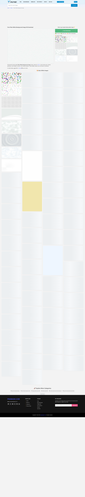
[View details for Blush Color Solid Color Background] (73, 284)
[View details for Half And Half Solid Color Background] (73, 142)
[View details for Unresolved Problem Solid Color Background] (32, 219)
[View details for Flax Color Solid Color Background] (73, 205)
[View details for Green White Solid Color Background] (73, 158)
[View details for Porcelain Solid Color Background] (32, 361)
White (20, 68)
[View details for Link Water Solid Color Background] (53, 260)
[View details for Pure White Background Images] (32, 111)
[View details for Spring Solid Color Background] (32, 251)
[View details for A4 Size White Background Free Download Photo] (11, 321)
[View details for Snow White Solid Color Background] (32, 282)
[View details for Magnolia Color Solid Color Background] (53, 237)
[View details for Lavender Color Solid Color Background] (53, 331)
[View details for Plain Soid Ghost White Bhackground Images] (11, 369)
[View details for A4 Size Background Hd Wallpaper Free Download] (11, 290)
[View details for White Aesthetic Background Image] (11, 227)
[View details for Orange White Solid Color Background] (53, 111)
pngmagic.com (13, 399)
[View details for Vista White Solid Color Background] (32, 166)
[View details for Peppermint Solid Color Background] (53, 79)
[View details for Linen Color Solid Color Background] (53, 283)
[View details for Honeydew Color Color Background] (73, 111)
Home (27, 400)
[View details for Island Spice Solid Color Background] (73, 95)
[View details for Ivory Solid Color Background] (73, 79)
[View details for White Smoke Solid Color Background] (32, 142)
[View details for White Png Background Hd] (73, 316)
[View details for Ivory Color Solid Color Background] (53, 362)
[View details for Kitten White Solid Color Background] (53, 346)
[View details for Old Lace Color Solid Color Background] (53, 142)
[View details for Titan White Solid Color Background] (32, 235)
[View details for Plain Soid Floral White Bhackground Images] (32, 79)
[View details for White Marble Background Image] (11, 195)
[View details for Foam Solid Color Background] (73, 190)
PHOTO (38, 407)
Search (74, 5)
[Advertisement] (42, 17)
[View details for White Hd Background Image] (11, 140)
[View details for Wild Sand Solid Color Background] (32, 127)
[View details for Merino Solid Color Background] (53, 221)
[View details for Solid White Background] (11, 337)
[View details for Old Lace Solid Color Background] (53, 158)
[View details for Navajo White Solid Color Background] (53, 174)
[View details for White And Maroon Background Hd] (73, 363)
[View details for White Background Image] (11, 274)
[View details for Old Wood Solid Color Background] (53, 127)
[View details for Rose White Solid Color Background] (32, 330)
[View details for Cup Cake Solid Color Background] (73, 221)
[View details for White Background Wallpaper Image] (11, 243)
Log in (69, 1)
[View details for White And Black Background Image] (11, 127)
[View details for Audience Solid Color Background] (73, 300)
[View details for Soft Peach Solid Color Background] (32, 267)
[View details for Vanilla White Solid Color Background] (32, 196)
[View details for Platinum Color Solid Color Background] (32, 377)
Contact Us (28, 404)
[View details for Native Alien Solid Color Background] (53, 190)
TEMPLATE (39, 404)
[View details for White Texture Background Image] (11, 114)
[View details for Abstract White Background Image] (11, 89)
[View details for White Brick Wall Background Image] (11, 102)
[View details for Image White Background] (73, 347)
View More (42, 394)
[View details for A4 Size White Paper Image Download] (11, 306)
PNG (38, 401)
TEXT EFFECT (39, 405)
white (39, 64)
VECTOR (38, 408)
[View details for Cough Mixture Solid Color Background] (73, 237)
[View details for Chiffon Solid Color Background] (73, 269)
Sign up (75, 1)
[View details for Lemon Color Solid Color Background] (53, 299)
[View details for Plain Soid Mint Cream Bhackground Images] (11, 353)
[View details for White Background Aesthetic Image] (11, 211)
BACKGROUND (40, 402)
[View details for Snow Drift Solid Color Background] (32, 298)
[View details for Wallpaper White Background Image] (11, 180)
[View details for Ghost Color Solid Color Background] (73, 174)
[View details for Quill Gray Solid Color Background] (32, 345)
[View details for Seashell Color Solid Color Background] (32, 314)
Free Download (66, 30)
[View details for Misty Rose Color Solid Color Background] (53, 205)
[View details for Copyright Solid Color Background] (73, 253)
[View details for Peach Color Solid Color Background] (53, 95)
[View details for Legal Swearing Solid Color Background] (53, 315)
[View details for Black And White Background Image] (11, 258)
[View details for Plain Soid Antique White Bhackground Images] (32, 95)
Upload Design (60, 1)
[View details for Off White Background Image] (11, 152)
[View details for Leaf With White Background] (73, 332)
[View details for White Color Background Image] (11, 77)
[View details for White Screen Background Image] (11, 165)
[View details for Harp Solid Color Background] (73, 127)
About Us (27, 402)
